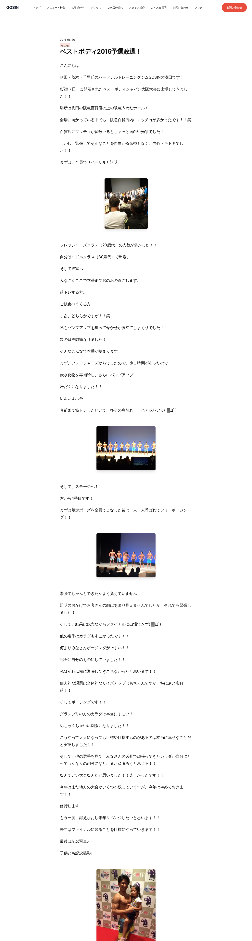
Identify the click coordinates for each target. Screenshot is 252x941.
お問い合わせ (180, 7)
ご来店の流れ (115, 7)
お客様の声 (77, 7)
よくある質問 (159, 7)
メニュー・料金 (56, 7)
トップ (37, 7)
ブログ (198, 7)
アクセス (96, 7)
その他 (65, 45)
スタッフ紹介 (137, 7)
